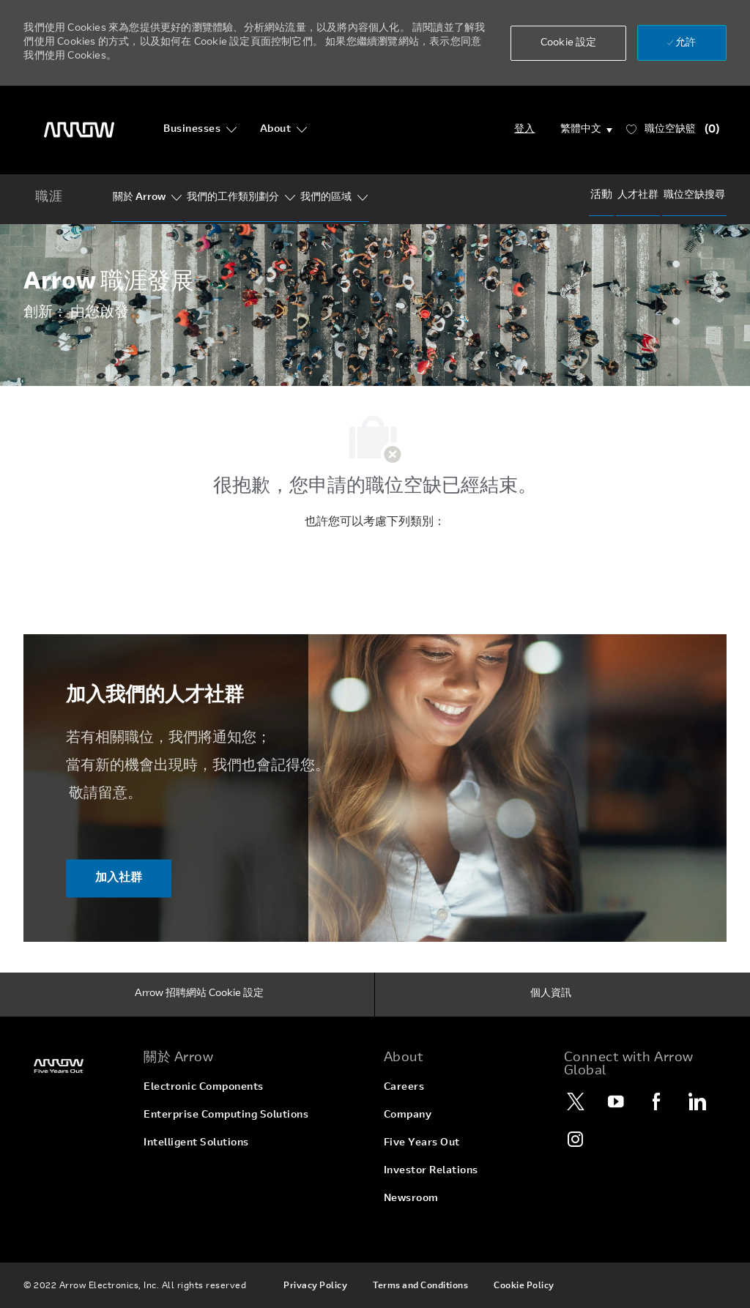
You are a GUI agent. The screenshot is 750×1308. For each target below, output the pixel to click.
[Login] (524, 130)
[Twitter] (576, 1101)
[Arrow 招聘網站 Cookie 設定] (199, 995)
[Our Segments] (233, 198)
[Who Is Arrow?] (139, 198)
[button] (568, 43)
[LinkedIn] (697, 1101)
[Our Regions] (326, 198)
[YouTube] (616, 1101)
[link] (74, 1066)
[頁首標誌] (79, 130)
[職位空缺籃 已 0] (672, 130)
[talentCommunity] (637, 195)
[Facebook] (657, 1101)
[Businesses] (200, 130)
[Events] (601, 195)
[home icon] (48, 198)
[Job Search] (694, 195)
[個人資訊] (551, 995)
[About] (284, 130)
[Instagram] (576, 1138)
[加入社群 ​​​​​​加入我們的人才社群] (118, 878)
